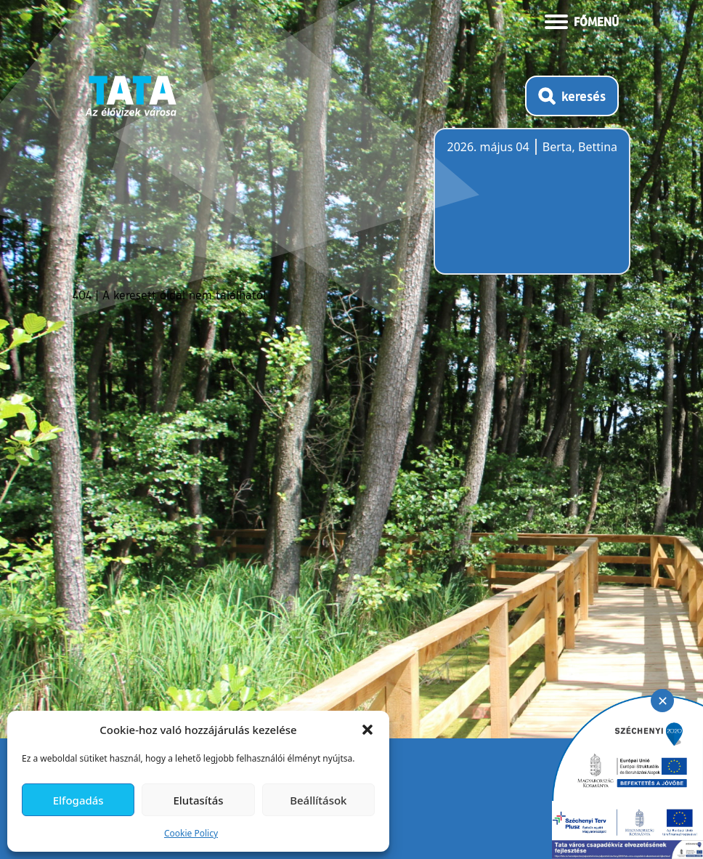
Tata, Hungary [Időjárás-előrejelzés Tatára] (528, 210)
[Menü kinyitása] (581, 20)
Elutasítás (198, 800)
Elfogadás (78, 800)
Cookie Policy (191, 833)
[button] (367, 729)
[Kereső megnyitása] (572, 96)
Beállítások (318, 800)
